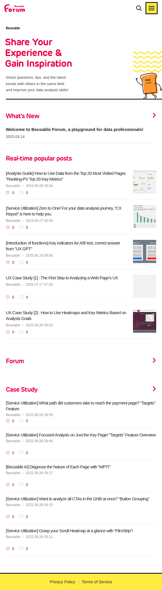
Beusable (13, 186)
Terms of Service (97, 582)
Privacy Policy (62, 582)
